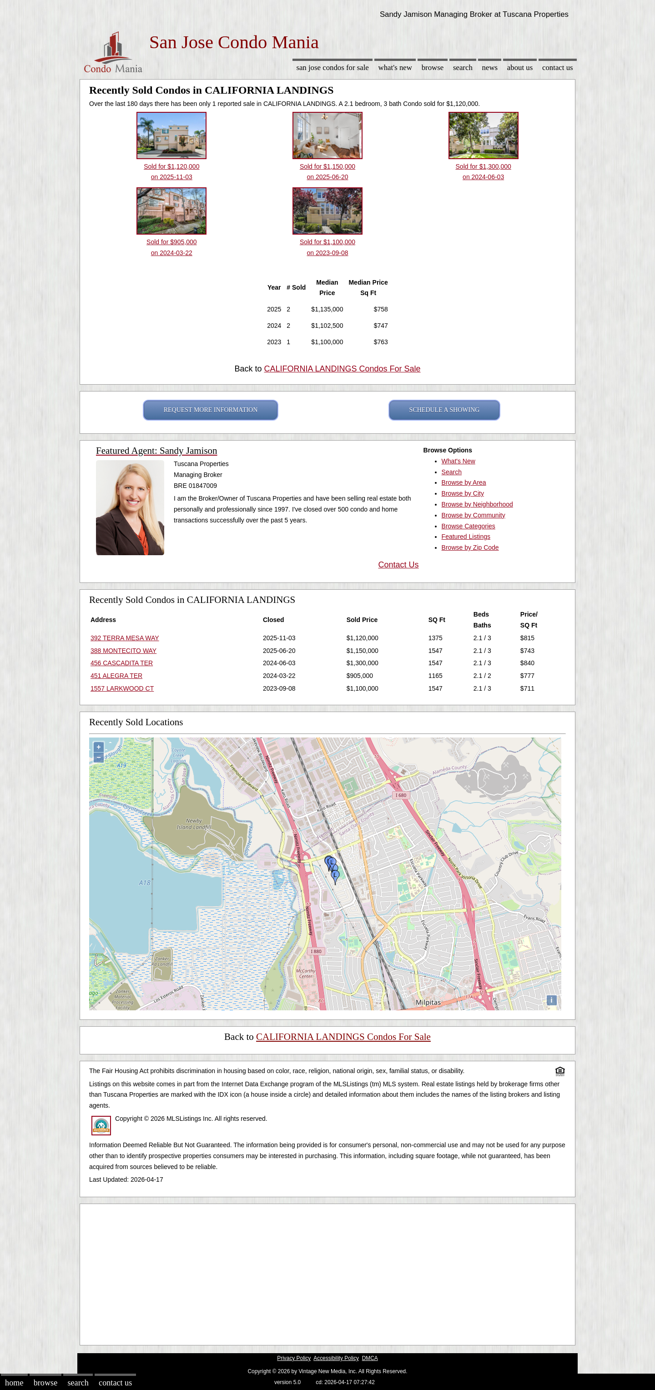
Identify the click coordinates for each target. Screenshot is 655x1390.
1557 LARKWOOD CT (122, 688)
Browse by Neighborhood (477, 504)
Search (463, 67)
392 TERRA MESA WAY (125, 638)
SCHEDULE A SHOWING (444, 409)
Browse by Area (464, 482)
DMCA (370, 1358)
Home (14, 1382)
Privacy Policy (294, 1358)
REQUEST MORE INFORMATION (211, 409)
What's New (395, 67)
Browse (432, 67)
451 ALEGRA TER (116, 675)
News (490, 67)
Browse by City (463, 493)
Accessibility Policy (336, 1358)
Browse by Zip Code (470, 547)
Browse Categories (468, 526)
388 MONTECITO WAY (123, 650)
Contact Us (557, 67)
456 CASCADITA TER (122, 663)
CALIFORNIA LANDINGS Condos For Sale (342, 368)
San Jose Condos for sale (332, 67)
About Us (520, 67)
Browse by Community (473, 515)
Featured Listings (466, 536)
